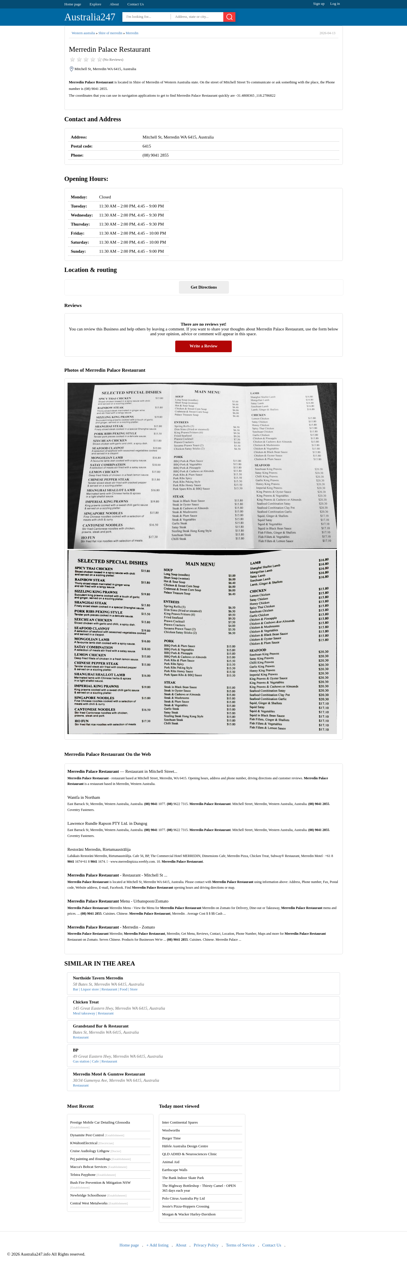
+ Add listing (157, 1245)
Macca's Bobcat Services (98, 1167)
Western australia (83, 33)
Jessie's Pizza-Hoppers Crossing (185, 1206)
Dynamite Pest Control (97, 1135)
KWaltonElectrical (92, 1143)
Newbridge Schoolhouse (98, 1195)
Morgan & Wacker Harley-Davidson (188, 1214)
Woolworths (171, 1130)
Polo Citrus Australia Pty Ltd (183, 1198)
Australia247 (90, 17)
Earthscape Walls (174, 1170)
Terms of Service (240, 1245)
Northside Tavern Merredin (98, 978)
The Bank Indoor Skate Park (183, 1178)
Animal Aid (170, 1162)
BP (75, 1050)
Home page (72, 4)
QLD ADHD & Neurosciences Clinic (189, 1154)
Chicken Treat (86, 1002)
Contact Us (135, 4)
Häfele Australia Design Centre (185, 1146)
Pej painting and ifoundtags (100, 1159)
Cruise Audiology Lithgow (95, 1151)
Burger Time (171, 1138)
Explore (95, 4)
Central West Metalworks (99, 1203)
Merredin (132, 33)
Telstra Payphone (93, 1174)
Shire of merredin (110, 33)
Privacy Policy (206, 1245)
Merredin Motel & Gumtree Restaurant (109, 1074)
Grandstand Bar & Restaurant (101, 1026)
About (114, 4)
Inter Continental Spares (180, 1122)
